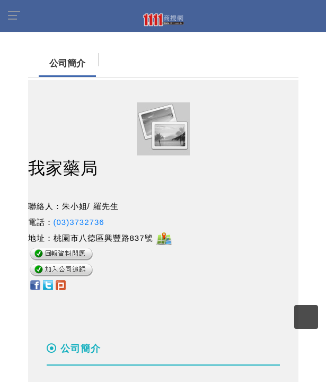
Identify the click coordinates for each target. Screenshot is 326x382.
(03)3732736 (79, 222)
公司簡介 (57, 63)
